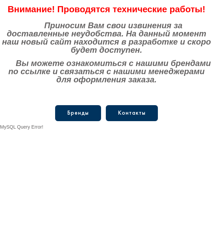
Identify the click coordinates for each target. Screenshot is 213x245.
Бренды (78, 113)
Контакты (132, 113)
